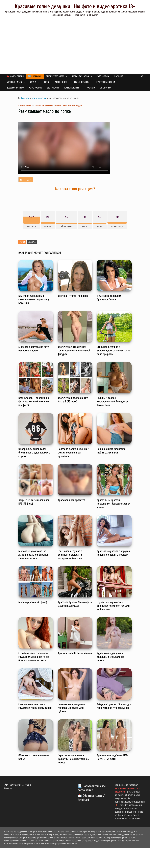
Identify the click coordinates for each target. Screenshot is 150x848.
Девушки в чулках (15, 88)
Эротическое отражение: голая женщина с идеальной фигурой (74, 350)
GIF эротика (105, 88)
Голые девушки (81, 82)
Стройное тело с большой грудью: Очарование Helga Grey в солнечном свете (33, 657)
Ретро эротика (35, 88)
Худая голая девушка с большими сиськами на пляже (110, 657)
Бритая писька (39, 98)
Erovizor (25, 98)
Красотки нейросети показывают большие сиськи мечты (113, 503)
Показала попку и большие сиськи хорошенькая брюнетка (73, 452)
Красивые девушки (105, 82)
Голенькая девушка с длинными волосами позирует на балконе (70, 554)
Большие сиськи (14, 82)
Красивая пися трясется (71, 500)
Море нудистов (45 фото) (32, 602)
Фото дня (118, 76)
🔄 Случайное (34, 76)
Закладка (25, 179)
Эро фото (91, 88)
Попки (46, 82)
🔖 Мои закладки (15, 76)
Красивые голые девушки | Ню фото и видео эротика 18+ (75, 6)
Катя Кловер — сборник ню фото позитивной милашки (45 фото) (34, 401)
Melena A (31, 242)
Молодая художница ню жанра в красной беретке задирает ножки (33, 554)
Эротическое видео (55, 76)
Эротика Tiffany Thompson (73, 295)
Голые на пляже (71, 88)
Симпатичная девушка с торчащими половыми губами (71, 708)
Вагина (33, 82)
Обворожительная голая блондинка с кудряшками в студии (34, 452)
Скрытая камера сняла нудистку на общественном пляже (73, 759)
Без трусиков (53, 88)
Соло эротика (103, 76)
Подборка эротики (80, 76)
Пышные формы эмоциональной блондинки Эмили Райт (112, 401)
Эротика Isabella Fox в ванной (75, 653)
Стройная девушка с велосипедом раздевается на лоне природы (113, 350)
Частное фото (60, 82)
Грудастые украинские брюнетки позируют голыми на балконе (113, 605)
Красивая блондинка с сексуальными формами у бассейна (33, 299)
